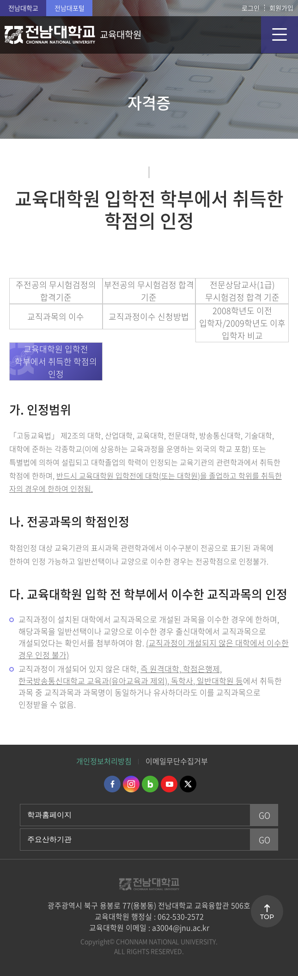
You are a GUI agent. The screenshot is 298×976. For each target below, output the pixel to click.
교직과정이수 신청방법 (149, 316)
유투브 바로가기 (169, 784)
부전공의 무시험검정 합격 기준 (149, 290)
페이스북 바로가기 (112, 784)
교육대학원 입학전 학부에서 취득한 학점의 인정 (56, 361)
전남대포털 (70, 7)
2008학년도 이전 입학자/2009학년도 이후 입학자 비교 (242, 323)
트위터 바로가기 (188, 784)
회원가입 (281, 8)
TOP (267, 917)
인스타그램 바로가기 (131, 784)
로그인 (251, 8)
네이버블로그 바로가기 (150, 784)
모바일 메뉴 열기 (279, 34)
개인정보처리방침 (104, 760)
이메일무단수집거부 (177, 760)
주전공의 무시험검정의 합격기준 (56, 290)
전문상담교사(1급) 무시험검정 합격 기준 (242, 290)
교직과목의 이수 (55, 316)
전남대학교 (23, 7)
